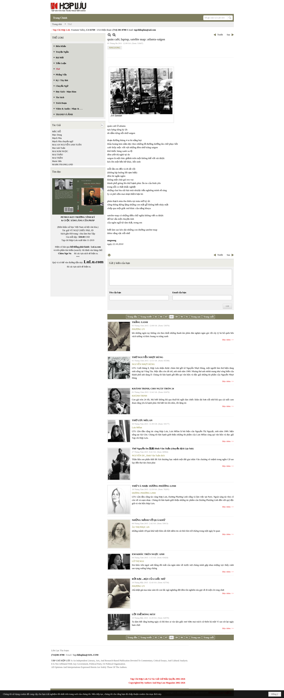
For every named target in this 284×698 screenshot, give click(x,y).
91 (187, 316)
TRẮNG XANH (140, 322)
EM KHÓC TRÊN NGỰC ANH (148, 554)
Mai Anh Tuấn (58, 148)
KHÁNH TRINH (139, 395)
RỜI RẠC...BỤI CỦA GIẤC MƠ (148, 579)
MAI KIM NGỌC (60, 151)
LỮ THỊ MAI (138, 561)
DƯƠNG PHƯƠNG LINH (144, 493)
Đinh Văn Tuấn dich (156, 455)
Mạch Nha (57, 138)
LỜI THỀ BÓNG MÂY (144, 614)
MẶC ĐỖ (56, 131)
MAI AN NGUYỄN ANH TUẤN (67, 144)
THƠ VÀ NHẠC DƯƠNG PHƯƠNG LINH (154, 486)
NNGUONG (114, 47)
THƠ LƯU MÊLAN (142, 420)
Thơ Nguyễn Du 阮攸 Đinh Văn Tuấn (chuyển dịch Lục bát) (163, 448)
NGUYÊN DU (138, 455)
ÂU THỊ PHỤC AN (140, 527)
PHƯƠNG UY (138, 329)
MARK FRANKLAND (62, 164)
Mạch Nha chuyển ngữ (62, 141)
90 (182, 316)
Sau (228, 34)
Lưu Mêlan (137, 427)
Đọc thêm (226, 340)
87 (166, 316)
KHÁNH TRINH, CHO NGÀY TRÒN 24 (153, 388)
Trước (220, 34)
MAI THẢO (57, 154)
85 (156, 316)
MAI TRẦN (57, 158)
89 (177, 316)
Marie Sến (57, 161)
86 (161, 316)
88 (171, 316)
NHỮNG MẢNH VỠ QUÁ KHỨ (148, 520)
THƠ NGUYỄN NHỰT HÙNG (147, 357)
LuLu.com (96, 247)
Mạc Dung (57, 135)
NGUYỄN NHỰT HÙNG (143, 364)
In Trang (109, 255)
